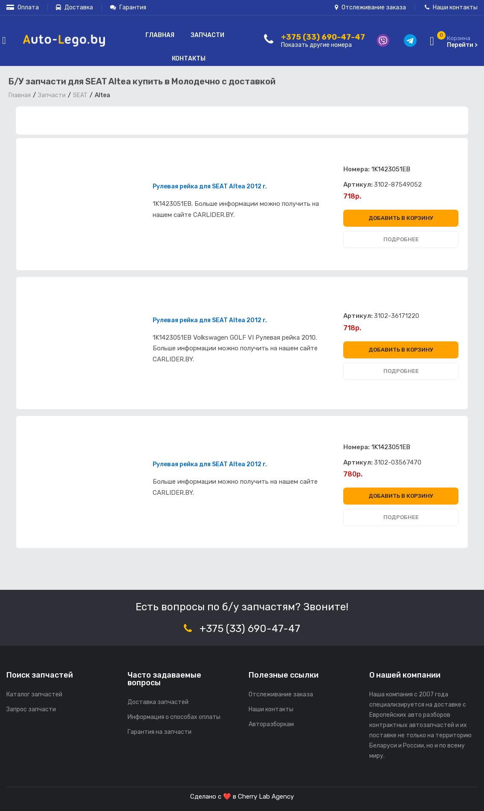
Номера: (356, 169)
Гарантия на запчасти (159, 732)
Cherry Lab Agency (266, 796)
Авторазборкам (271, 724)
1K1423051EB (390, 169)
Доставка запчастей (158, 702)
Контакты (189, 58)
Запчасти (207, 35)
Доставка (74, 7)
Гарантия (128, 7)
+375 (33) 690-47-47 (250, 629)
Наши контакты (451, 7)
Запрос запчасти (31, 709)
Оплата (22, 7)
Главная (159, 35)
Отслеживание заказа (370, 7)
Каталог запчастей (34, 694)
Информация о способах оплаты (174, 717)
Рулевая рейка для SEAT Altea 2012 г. (210, 186)
